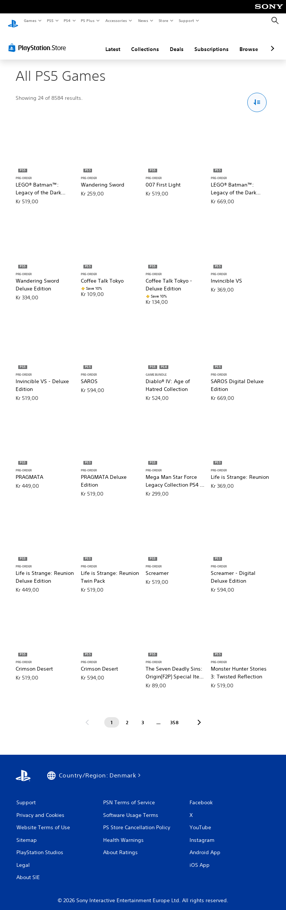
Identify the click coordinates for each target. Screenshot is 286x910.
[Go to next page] (199, 715)
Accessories (116, 20)
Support (186, 20)
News (143, 20)
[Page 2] (127, 715)
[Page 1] (111, 715)
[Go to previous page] (87, 715)
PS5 (50, 20)
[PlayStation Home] (13, 20)
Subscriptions (211, 42)
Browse (248, 42)
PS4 (67, 20)
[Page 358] (174, 715)
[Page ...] (158, 715)
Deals (177, 42)
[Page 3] (143, 715)
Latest (112, 42)
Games (29, 20)
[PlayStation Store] (39, 41)
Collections (145, 42)
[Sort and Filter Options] (257, 95)
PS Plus (88, 20)
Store (163, 20)
